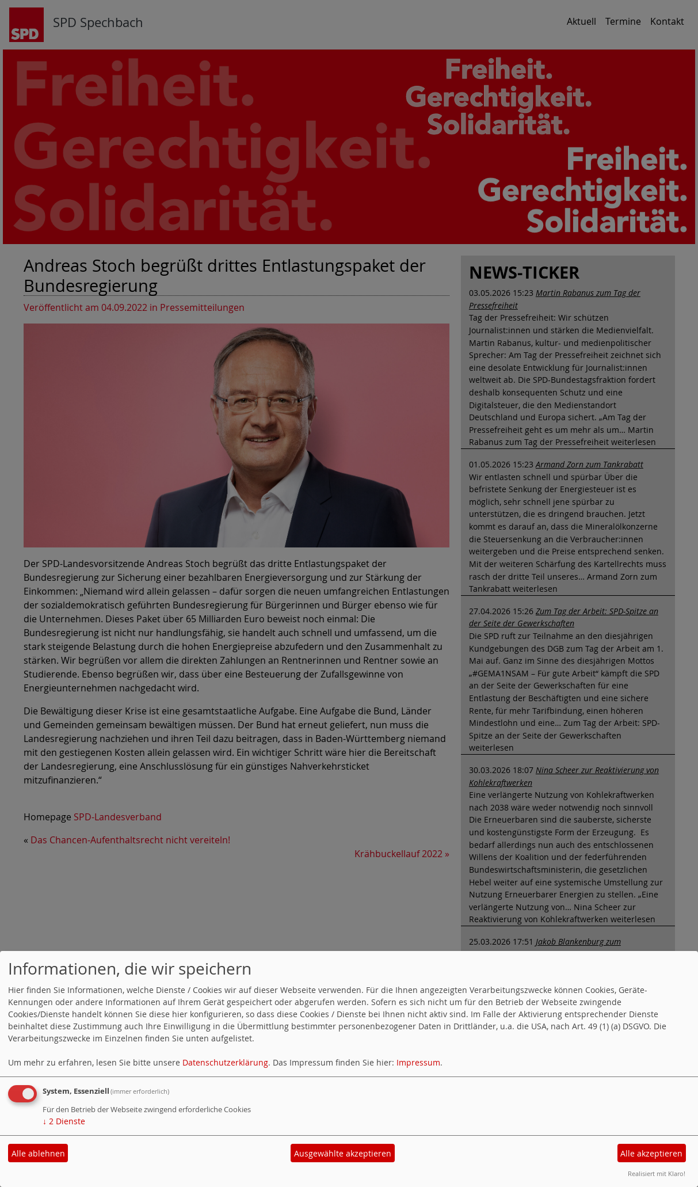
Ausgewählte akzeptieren (342, 1153)
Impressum (418, 1062)
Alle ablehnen (38, 1153)
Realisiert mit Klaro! (656, 1173)
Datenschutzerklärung (225, 1062)
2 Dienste (64, 1121)
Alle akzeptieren (651, 1153)
